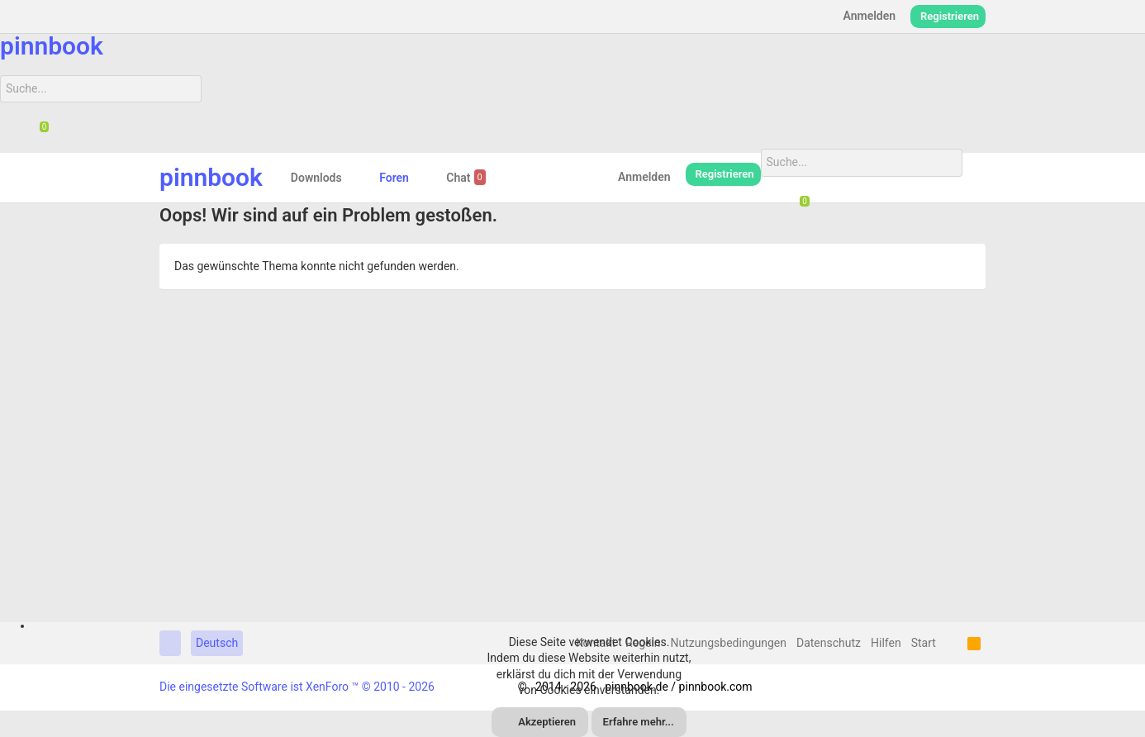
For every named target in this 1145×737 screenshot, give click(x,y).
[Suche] (101, 89)
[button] (355, 178)
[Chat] (38, 131)
